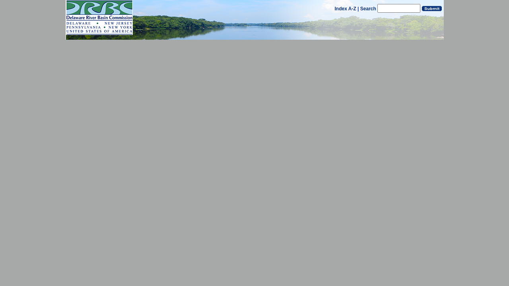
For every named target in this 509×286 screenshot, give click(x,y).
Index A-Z (345, 9)
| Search (366, 9)
